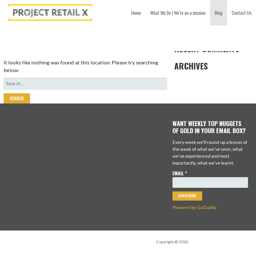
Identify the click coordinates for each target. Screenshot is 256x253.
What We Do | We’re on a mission (178, 12)
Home (136, 12)
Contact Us (241, 12)
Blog (218, 12)
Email (179, 173)
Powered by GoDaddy (194, 207)
